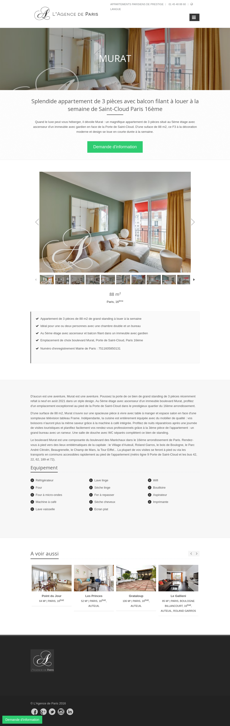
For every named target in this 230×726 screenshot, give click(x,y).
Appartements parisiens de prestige (137, 4)
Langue (115, 9)
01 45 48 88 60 (177, 4)
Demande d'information (115, 146)
